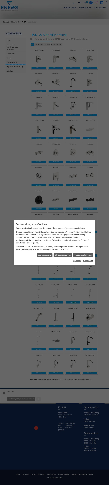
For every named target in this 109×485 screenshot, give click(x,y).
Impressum (77, 189)
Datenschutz (88, 189)
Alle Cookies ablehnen (63, 183)
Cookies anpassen (44, 183)
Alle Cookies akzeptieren (83, 183)
